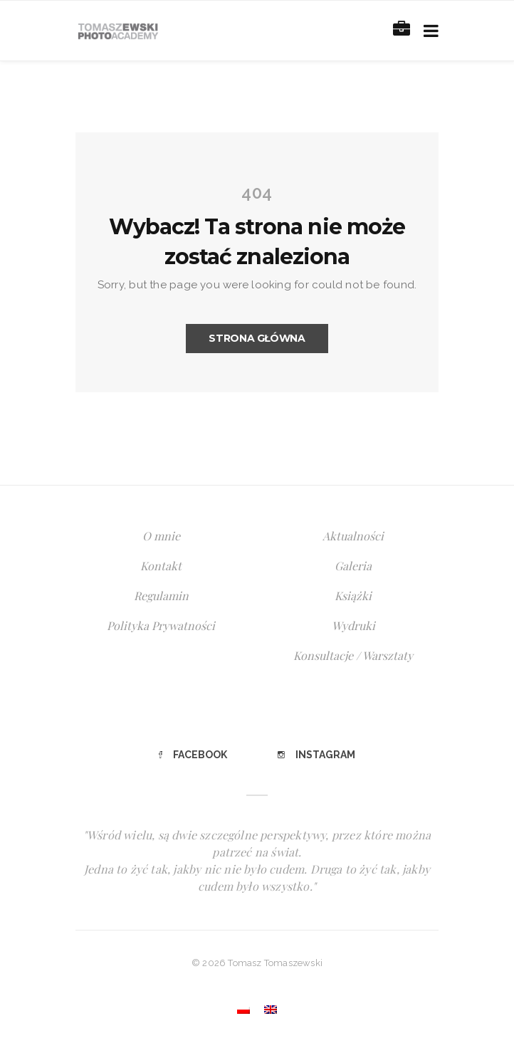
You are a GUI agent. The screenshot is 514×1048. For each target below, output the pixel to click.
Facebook (193, 754)
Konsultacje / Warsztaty (353, 655)
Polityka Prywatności (161, 625)
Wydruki (353, 625)
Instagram (316, 754)
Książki (353, 595)
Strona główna (257, 338)
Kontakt (161, 565)
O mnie (161, 535)
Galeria (353, 565)
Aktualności (353, 535)
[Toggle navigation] (428, 31)
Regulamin (161, 595)
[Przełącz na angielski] (270, 1009)
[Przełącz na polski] (243, 1009)
